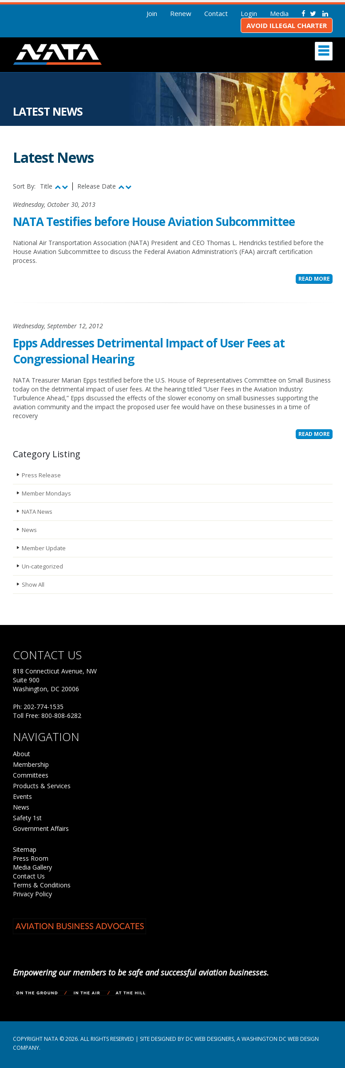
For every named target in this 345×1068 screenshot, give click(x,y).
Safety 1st (27, 818)
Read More (314, 278)
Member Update (44, 548)
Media (279, 13)
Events (22, 796)
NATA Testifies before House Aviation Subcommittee (154, 222)
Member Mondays (46, 493)
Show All (33, 584)
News (29, 530)
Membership (31, 764)
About (21, 754)
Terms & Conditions (42, 885)
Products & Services (42, 786)
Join (152, 13)
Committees (30, 775)
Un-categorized (42, 566)
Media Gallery (32, 867)
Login (249, 13)
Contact (216, 13)
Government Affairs (41, 828)
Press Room (30, 858)
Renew (180, 13)
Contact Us (29, 876)
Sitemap (24, 849)
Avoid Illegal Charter (286, 25)
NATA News (37, 512)
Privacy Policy (32, 894)
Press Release (41, 475)
